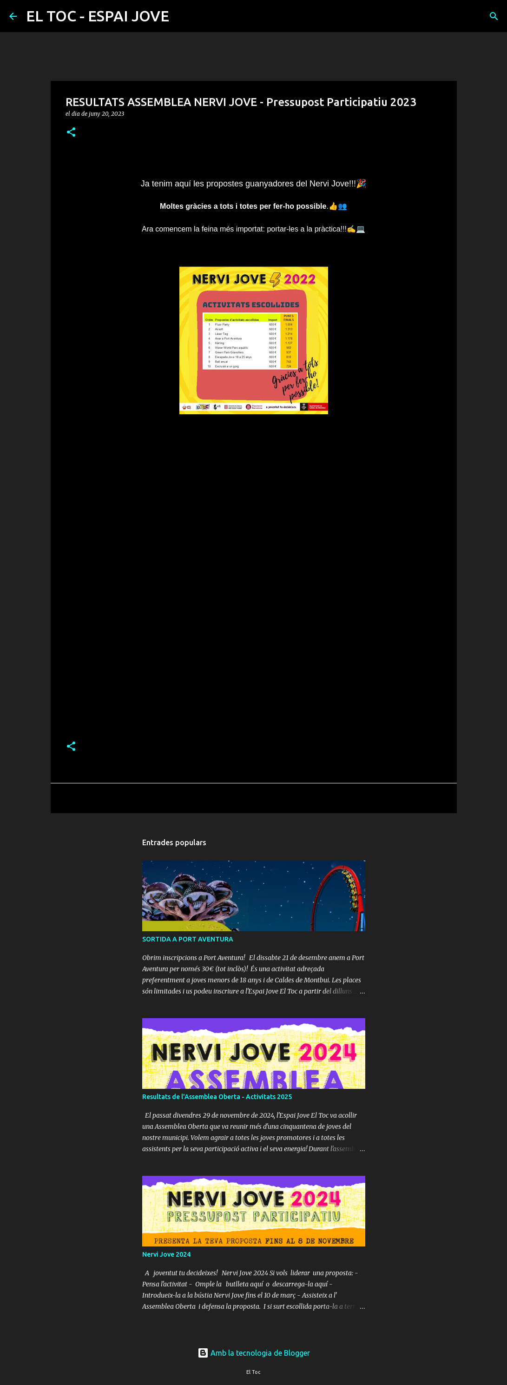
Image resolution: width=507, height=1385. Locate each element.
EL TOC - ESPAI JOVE (97, 15)
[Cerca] (182, 16)
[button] (71, 132)
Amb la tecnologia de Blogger (254, 1353)
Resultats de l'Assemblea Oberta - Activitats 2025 (217, 1096)
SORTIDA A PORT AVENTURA (187, 939)
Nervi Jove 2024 (166, 1254)
